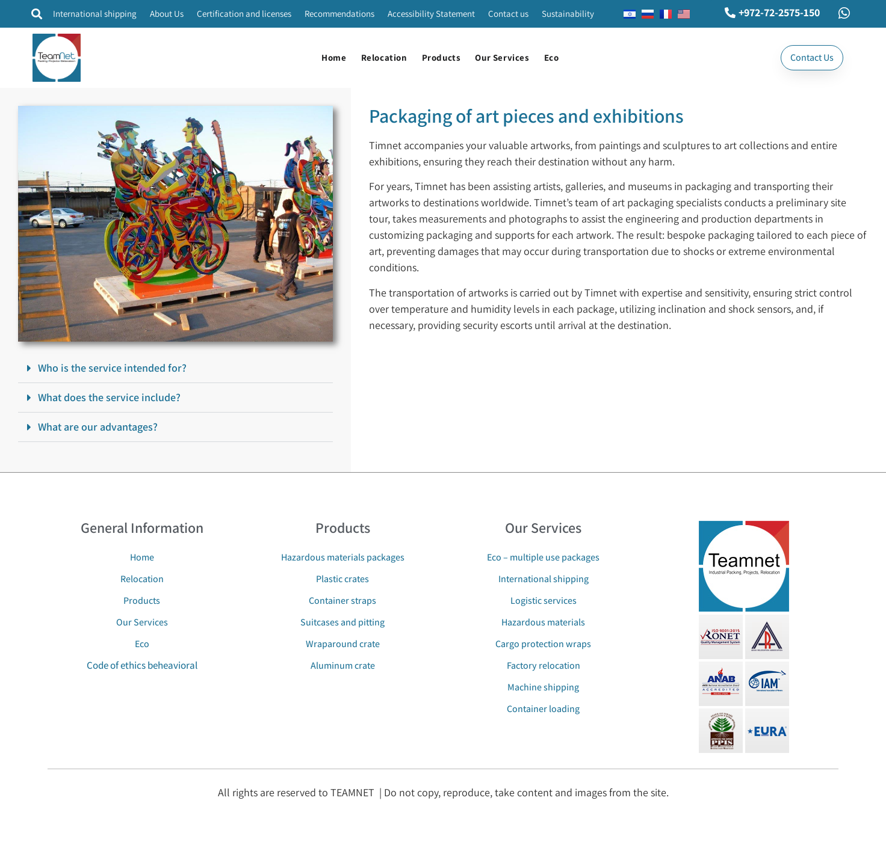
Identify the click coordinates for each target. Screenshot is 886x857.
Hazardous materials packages (342, 557)
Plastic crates (342, 579)
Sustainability (568, 13)
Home (333, 57)
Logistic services (543, 600)
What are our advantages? (98, 427)
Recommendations (339, 13)
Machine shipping (543, 687)
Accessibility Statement (431, 13)
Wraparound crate (343, 643)
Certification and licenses (244, 13)
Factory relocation (543, 665)
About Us (167, 13)
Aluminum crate (343, 665)
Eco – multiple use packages (543, 557)
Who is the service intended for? (112, 368)
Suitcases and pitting (342, 622)
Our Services (502, 57)
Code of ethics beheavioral (142, 665)
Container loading (543, 708)
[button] (36, 14)
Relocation (384, 57)
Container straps (342, 600)
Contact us (508, 13)
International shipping (95, 13)
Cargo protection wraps (543, 643)
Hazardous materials (543, 622)
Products (441, 57)
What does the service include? (109, 397)
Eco (551, 57)
